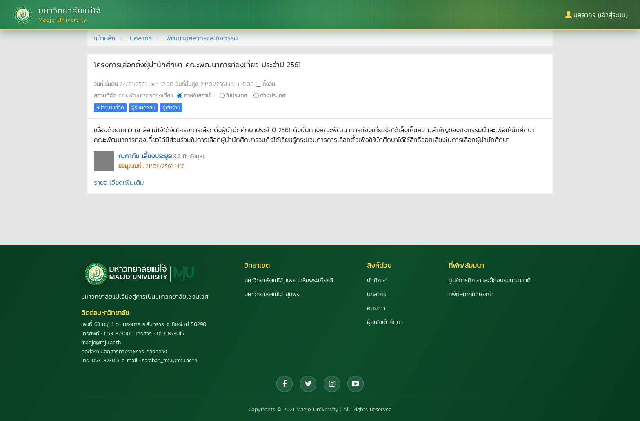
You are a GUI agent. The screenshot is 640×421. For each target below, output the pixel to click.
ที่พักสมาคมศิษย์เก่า (471, 294)
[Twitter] (308, 384)
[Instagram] (332, 384)
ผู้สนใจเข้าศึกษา (385, 322)
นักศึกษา (377, 280)
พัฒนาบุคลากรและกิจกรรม (202, 38)
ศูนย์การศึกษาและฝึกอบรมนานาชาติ (490, 280)
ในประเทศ (236, 95)
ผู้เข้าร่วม (171, 107)
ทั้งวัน (268, 84)
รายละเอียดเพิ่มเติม (119, 182)
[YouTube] (355, 384)
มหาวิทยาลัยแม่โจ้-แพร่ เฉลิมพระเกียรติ (288, 280)
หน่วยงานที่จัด (110, 107)
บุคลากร (141, 38)
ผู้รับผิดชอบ (143, 107)
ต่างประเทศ (273, 95)
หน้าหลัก (104, 38)
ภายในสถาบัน (198, 95)
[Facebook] (284, 384)
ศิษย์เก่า (376, 308)
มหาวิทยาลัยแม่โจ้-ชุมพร (271, 294)
